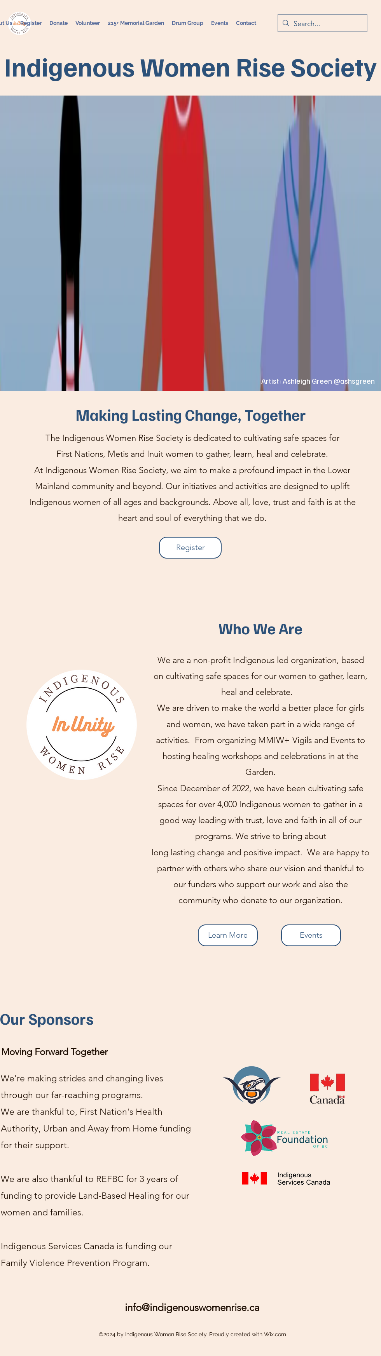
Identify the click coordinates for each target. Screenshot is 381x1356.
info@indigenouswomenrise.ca (192, 1308)
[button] (219, 23)
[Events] (311, 935)
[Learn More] (228, 935)
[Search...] (322, 24)
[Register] (190, 548)
